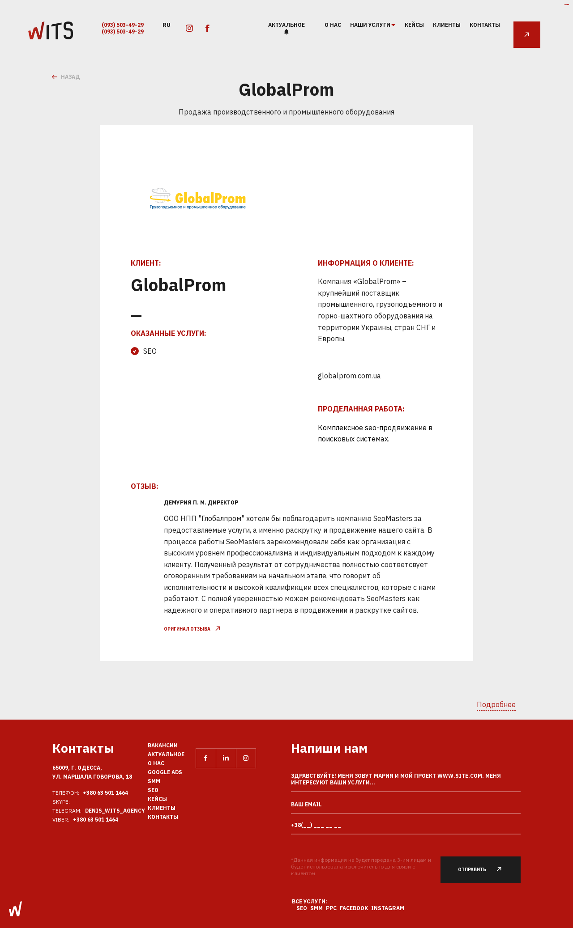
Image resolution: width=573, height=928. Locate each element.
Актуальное (286, 24)
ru (166, 24)
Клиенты (447, 24)
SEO (153, 790)
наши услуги (370, 25)
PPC (331, 908)
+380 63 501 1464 (105, 792)
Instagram (387, 908)
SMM (154, 781)
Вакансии (163, 745)
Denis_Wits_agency (115, 810)
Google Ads (165, 772)
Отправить (485, 870)
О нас (333, 24)
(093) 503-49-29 (123, 24)
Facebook (354, 908)
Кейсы (414, 24)
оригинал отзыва (192, 629)
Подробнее (496, 704)
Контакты (485, 24)
